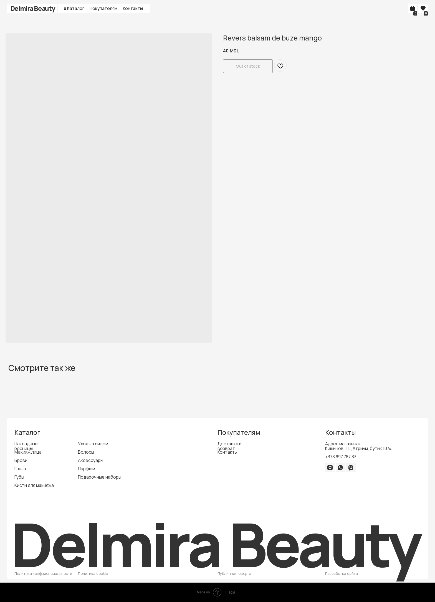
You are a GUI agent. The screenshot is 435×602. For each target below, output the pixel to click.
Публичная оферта (234, 573)
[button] (65, 8)
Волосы (86, 452)
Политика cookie (93, 573)
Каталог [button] (75, 8)
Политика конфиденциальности (43, 573)
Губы (19, 477)
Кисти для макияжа (34, 485)
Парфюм (86, 469)
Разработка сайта (341, 573)
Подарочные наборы (99, 477)
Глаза (20, 469)
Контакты (133, 8)
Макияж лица (28, 452)
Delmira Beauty (32, 8)
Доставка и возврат (230, 446)
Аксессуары (90, 460)
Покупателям (103, 8)
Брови (20, 460)
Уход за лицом (93, 444)
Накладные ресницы (26, 446)
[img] (329, 467)
